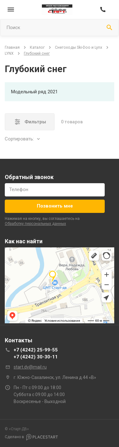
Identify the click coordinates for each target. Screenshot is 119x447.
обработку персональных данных (35, 223)
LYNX (9, 53)
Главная (12, 47)
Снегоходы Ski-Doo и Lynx (78, 47)
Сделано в (31, 437)
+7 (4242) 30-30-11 (36, 357)
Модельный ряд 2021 (34, 92)
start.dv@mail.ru (30, 366)
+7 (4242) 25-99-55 (36, 350)
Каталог (37, 47)
